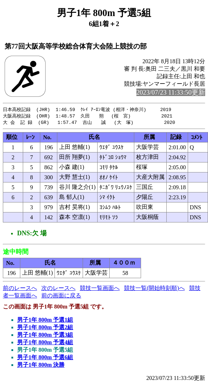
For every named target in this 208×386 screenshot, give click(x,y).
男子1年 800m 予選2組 (45, 328)
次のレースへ (58, 289)
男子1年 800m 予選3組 (45, 336)
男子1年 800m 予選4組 (45, 343)
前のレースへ (20, 289)
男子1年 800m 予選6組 (45, 358)
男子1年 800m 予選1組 (45, 321)
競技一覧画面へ (100, 289)
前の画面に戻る (61, 297)
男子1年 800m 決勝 (40, 366)
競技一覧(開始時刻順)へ (154, 289)
